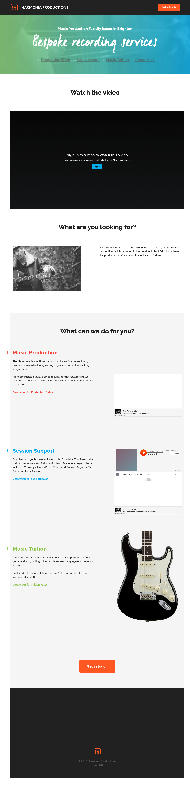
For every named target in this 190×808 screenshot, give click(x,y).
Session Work (88, 60)
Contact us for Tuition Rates (30, 584)
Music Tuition (117, 60)
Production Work (55, 60)
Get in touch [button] (169, 7)
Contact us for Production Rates (33, 392)
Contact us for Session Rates (31, 478)
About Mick (145, 60)
